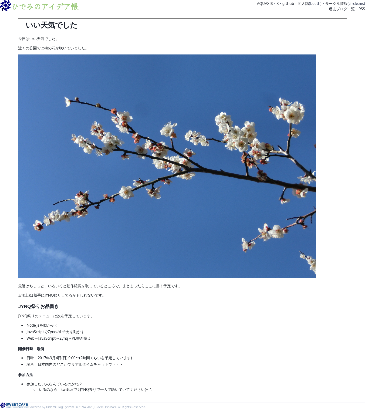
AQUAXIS (265, 3)
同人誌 (303, 3)
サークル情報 (336, 3)
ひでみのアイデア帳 (44, 6)
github (288, 3)
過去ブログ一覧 (342, 8)
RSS (361, 8)
